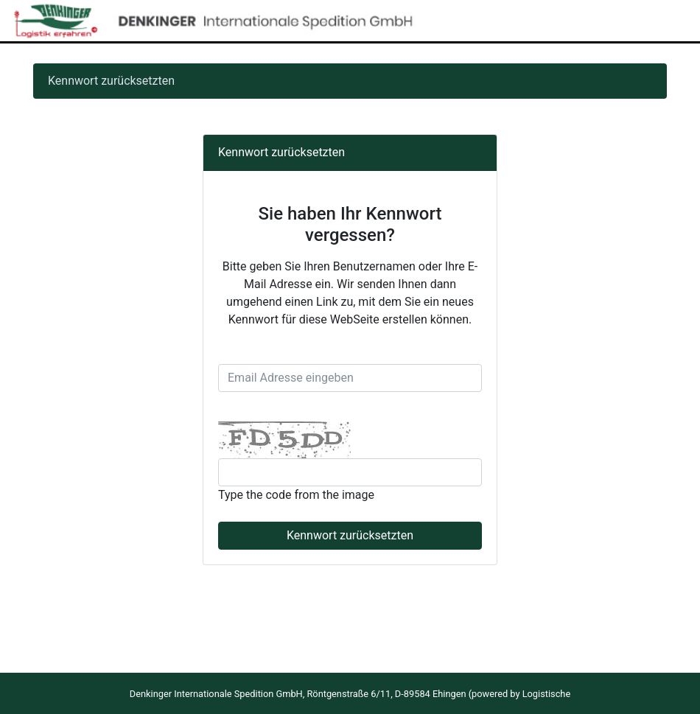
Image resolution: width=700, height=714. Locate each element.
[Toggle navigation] (667, 20)
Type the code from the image (296, 495)
